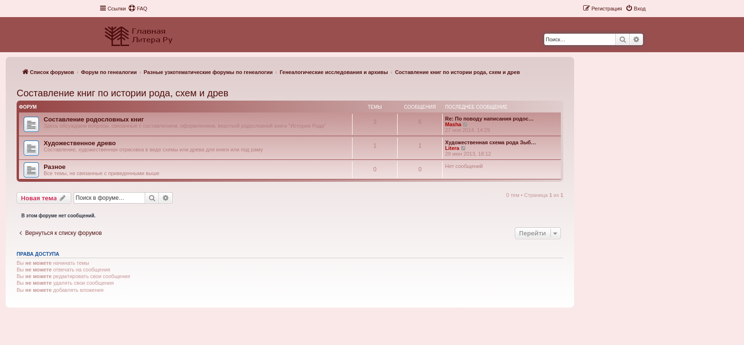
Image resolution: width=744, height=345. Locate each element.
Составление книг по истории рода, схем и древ (122, 93)
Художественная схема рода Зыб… (490, 142)
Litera (452, 148)
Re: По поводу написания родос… (489, 118)
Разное (54, 166)
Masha (453, 124)
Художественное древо (80, 143)
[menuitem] (137, 8)
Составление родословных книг (94, 119)
